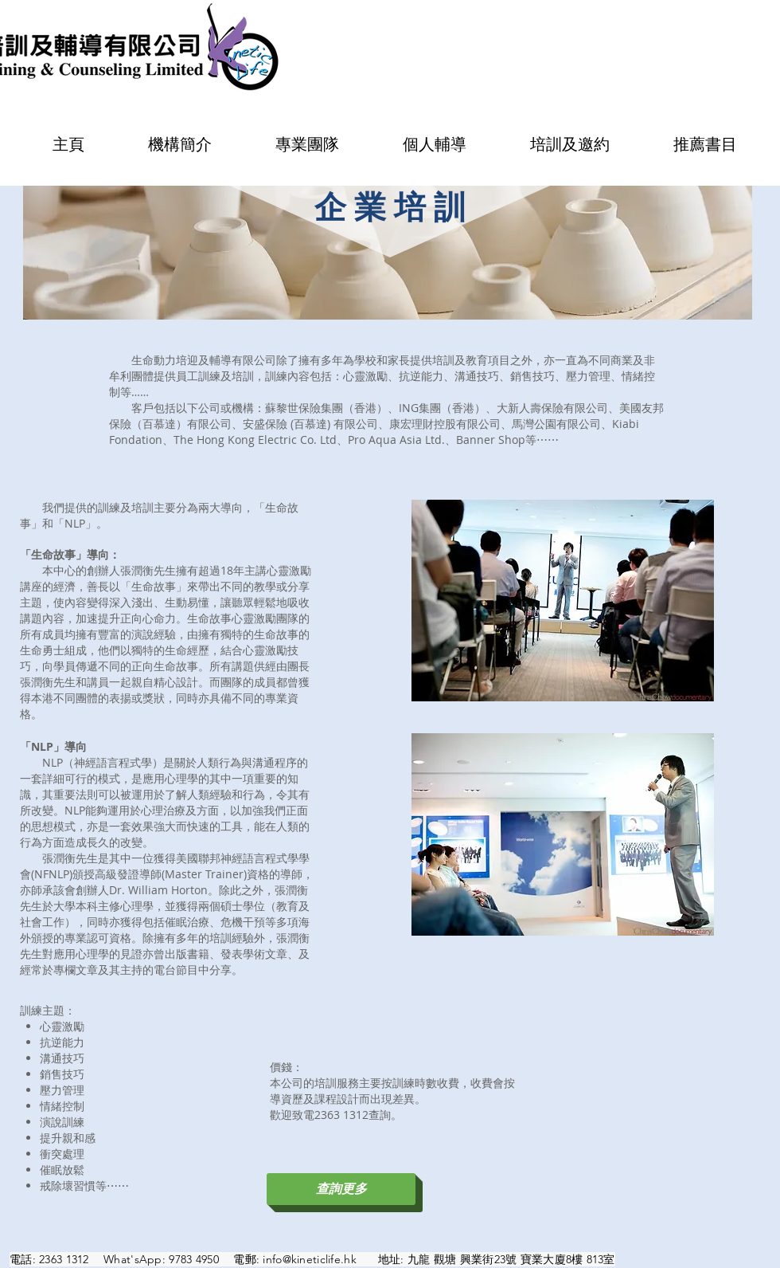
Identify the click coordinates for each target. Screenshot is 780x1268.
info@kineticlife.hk (309, 1259)
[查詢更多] (341, 1189)
